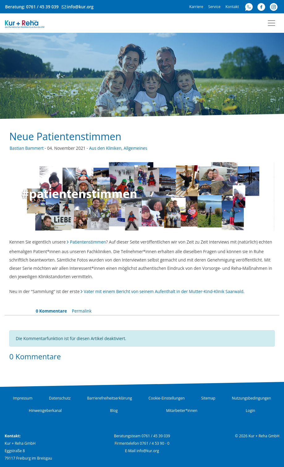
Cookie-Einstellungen (167, 398)
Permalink (81, 311)
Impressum (22, 398)
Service (214, 6)
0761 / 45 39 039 (42, 7)
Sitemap (208, 398)
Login (250, 410)
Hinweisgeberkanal (45, 410)
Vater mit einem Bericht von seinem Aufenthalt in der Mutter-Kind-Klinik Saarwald (163, 291)
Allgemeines (135, 148)
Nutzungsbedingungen (251, 398)
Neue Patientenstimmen (65, 136)
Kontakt (232, 6)
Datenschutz (60, 398)
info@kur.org (80, 7)
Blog (114, 410)
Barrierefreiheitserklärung (109, 398)
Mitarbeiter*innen (181, 410)
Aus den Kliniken (105, 148)
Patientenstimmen (88, 242)
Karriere (196, 6)
